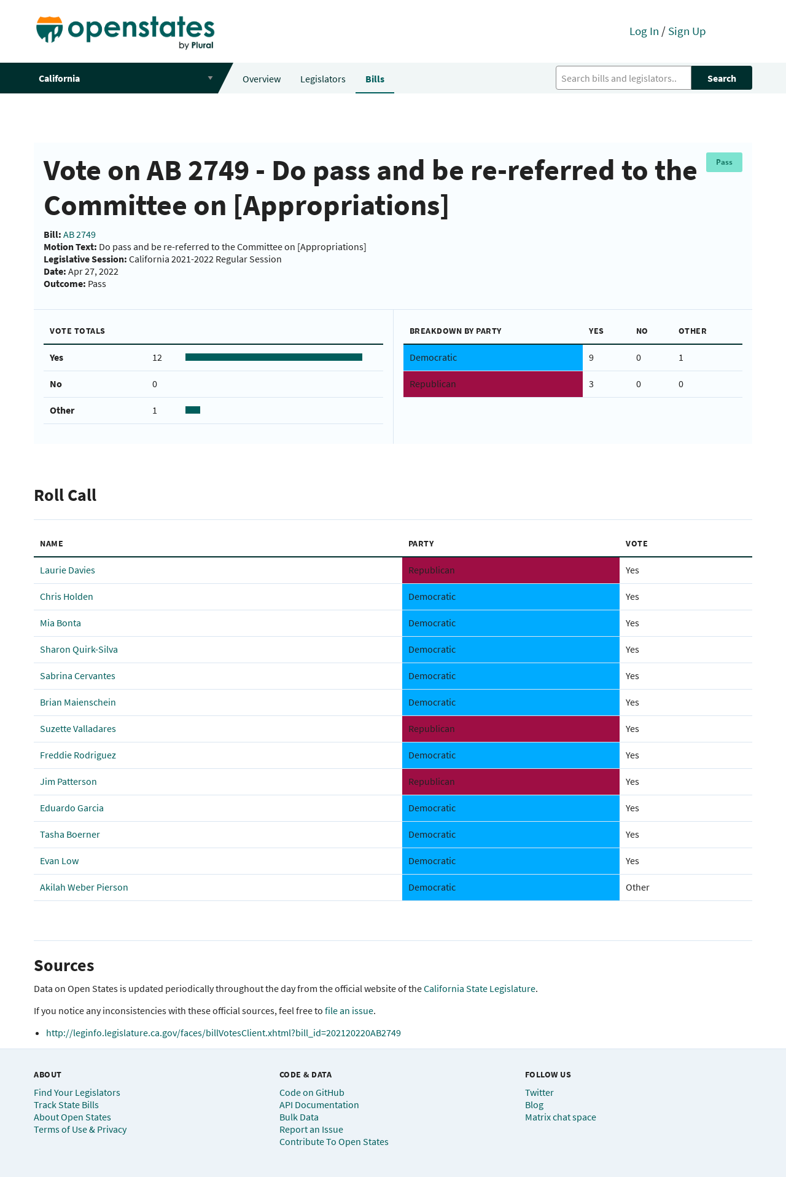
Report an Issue (311, 1129)
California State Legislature (479, 988)
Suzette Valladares (78, 728)
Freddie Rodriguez (78, 755)
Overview (262, 79)
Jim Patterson (68, 781)
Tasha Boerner (70, 834)
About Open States (72, 1117)
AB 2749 (79, 234)
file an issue (349, 1010)
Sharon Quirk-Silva (79, 649)
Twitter (539, 1092)
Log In (644, 30)
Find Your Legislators (77, 1092)
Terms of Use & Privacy (80, 1129)
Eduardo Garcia (72, 807)
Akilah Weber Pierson (84, 887)
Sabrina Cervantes (77, 675)
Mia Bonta (60, 622)
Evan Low (59, 860)
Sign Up (687, 30)
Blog (534, 1104)
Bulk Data (299, 1117)
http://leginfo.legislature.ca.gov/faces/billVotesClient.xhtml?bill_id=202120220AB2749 (223, 1032)
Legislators (323, 79)
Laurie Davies (67, 570)
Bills (374, 79)
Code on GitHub (311, 1092)
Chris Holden (66, 596)
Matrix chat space (560, 1117)
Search (721, 78)
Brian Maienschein (78, 702)
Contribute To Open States (334, 1141)
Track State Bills (66, 1104)
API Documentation (319, 1104)
